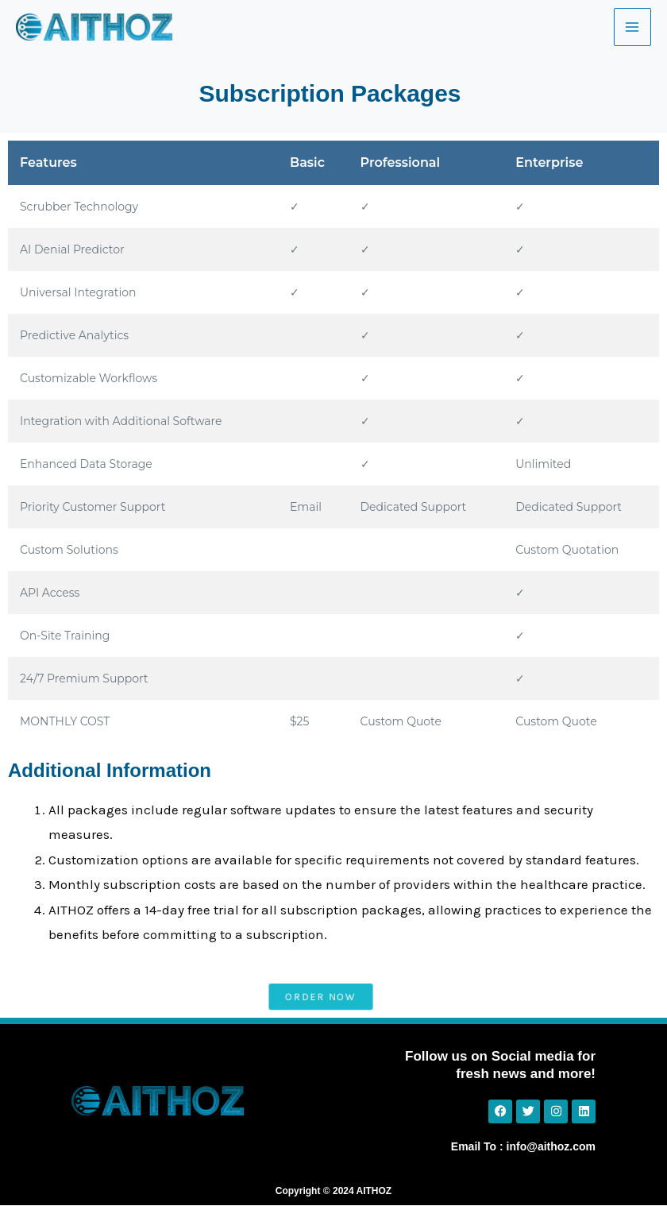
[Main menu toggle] (633, 27)
